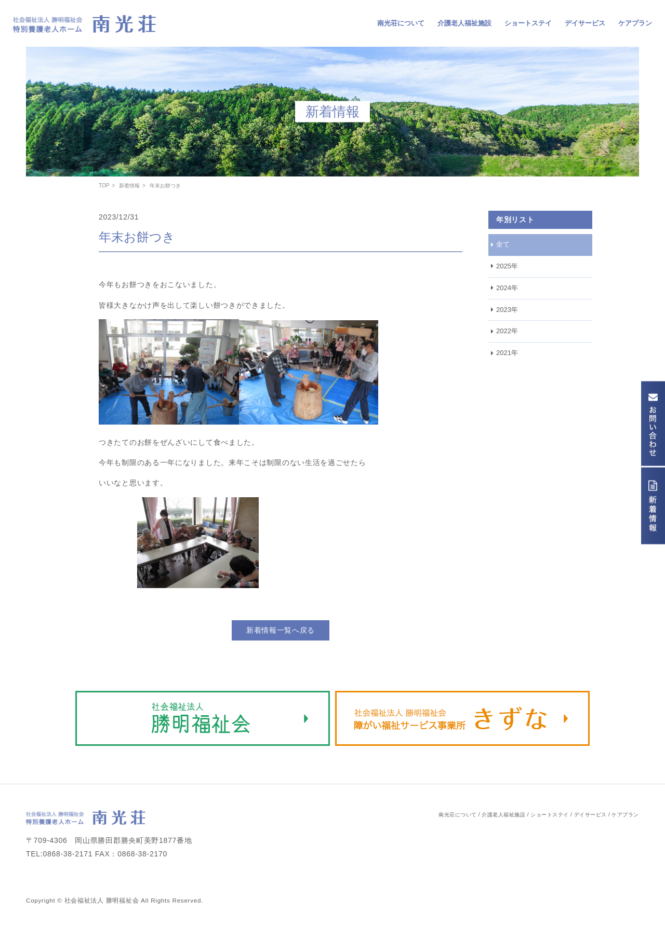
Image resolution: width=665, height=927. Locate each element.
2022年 (507, 331)
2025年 (507, 266)
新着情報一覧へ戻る (280, 630)
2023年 (507, 309)
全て (503, 244)
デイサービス (585, 23)
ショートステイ (528, 23)
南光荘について (400, 23)
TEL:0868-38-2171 (59, 854)
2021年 (507, 353)
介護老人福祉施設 (464, 23)
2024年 (507, 288)
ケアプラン (635, 23)
